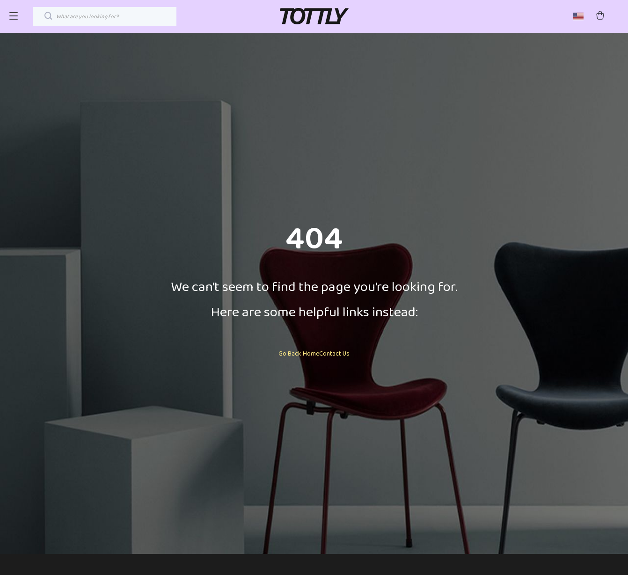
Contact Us (334, 354)
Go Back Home (298, 354)
